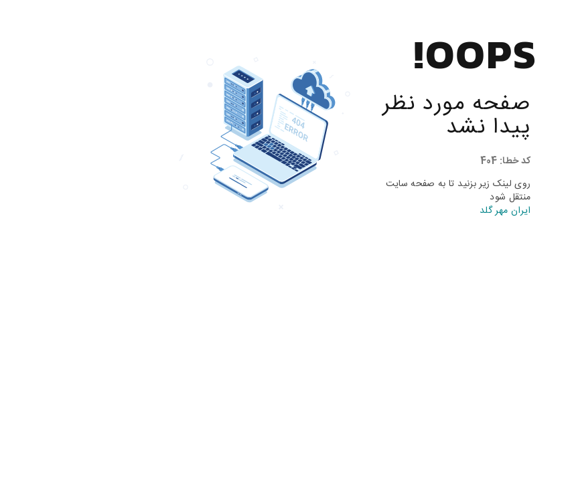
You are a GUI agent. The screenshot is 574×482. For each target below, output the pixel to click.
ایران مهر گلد (434, 211)
